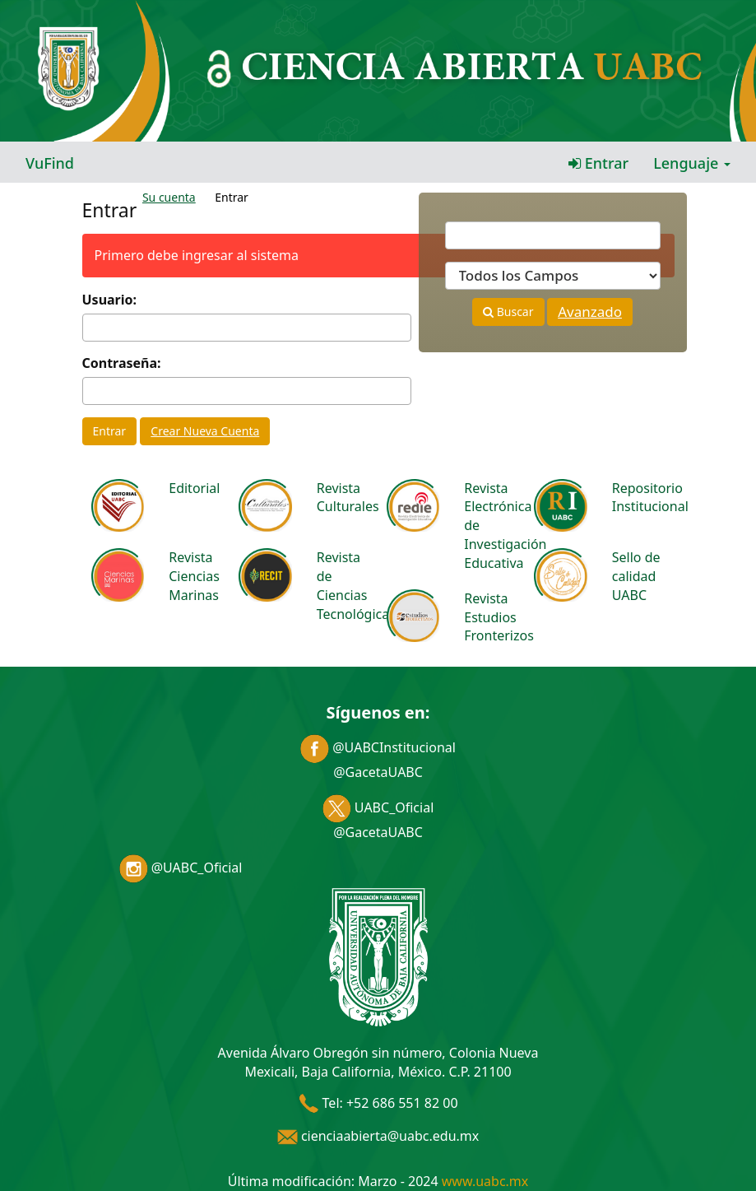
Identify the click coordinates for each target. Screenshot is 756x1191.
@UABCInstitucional (378, 747)
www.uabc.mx (485, 1181)
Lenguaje (691, 163)
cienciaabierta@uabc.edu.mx (378, 1136)
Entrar (598, 163)
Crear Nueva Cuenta (205, 431)
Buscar (508, 311)
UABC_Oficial (378, 807)
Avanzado (590, 311)
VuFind (50, 163)
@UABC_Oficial (181, 867)
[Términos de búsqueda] (553, 235)
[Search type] (553, 276)
